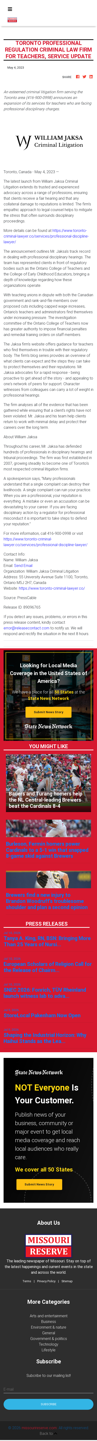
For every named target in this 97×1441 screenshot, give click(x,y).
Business (48, 1321)
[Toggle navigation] (10, 9)
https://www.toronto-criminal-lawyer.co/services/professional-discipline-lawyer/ (46, 236)
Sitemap (67, 1281)
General (48, 1332)
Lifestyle (49, 1350)
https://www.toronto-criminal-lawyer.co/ (52, 588)
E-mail (9, 1389)
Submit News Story (48, 712)
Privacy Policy (46, 1281)
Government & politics (48, 1338)
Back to (48, 1433)
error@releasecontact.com (26, 628)
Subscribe (48, 1404)
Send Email (23, 565)
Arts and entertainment (48, 1315)
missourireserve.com (39, 1427)
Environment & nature (48, 1327)
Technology (48, 1344)
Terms (26, 1281)
